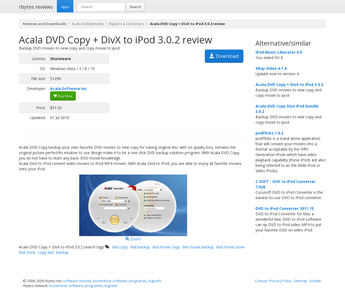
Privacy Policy (281, 280)
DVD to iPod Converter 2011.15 (285, 208)
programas (138, 280)
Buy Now (63, 95)
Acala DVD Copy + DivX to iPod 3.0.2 (289, 84)
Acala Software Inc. (69, 88)
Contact (261, 280)
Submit (315, 280)
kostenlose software (110, 280)
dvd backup (140, 247)
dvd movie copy (166, 247)
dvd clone (27, 252)
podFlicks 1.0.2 (269, 133)
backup (62, 252)
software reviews (77, 280)
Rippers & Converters (126, 23)
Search (135, 6)
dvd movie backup (198, 247)
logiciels (155, 280)
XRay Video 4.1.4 (271, 68)
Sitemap (300, 280)
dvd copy (120, 247)
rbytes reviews (36, 7)
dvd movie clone (230, 247)
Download (224, 56)
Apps (65, 6)
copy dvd (46, 252)
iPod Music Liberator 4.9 (279, 52)
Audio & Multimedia (88, 23)
